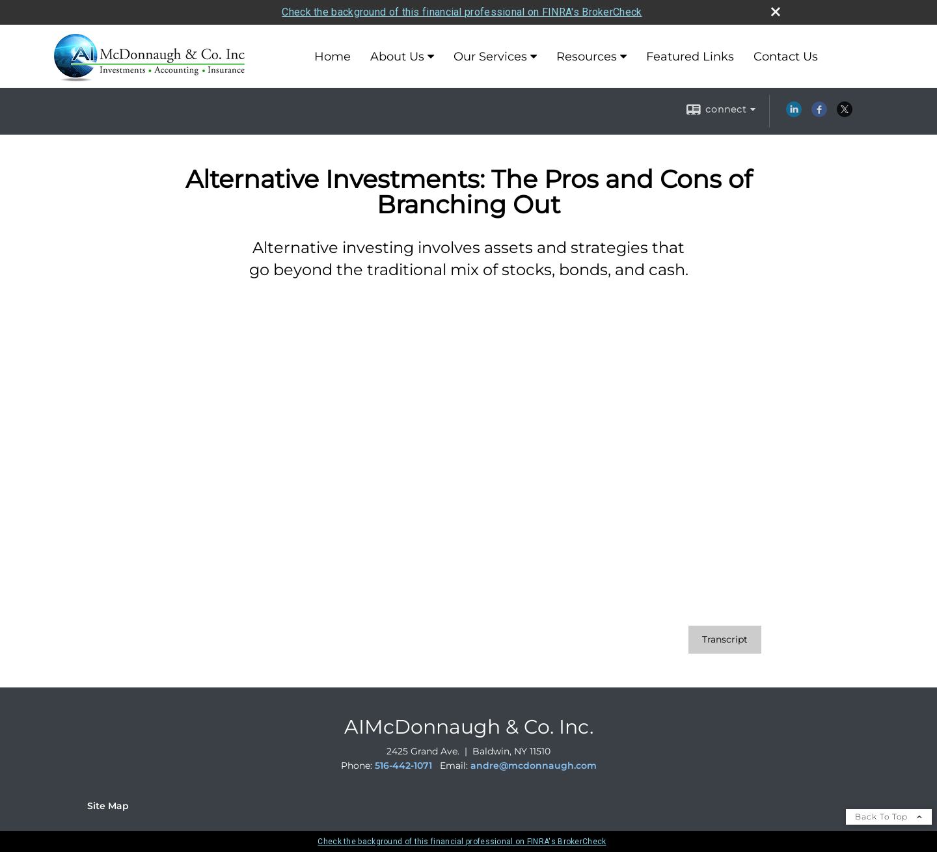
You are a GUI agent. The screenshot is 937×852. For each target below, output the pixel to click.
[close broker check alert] (775, 12)
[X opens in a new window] (844, 114)
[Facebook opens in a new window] (819, 114)
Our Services (490, 56)
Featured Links (690, 56)
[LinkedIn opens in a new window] (794, 114)
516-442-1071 (403, 765)
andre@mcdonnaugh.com (533, 765)
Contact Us (786, 56)
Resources (586, 56)
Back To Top (889, 816)
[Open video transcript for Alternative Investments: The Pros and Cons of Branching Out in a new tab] (724, 640)
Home (332, 56)
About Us (397, 56)
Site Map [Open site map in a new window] (108, 806)
